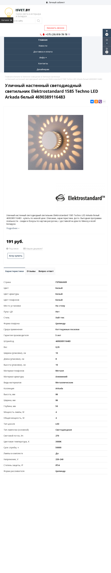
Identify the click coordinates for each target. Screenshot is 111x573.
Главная (42, 39)
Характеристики (14, 271)
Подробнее (12, 228)
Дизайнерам (43, 69)
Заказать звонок (55, 28)
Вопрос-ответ (46, 271)
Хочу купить (15, 255)
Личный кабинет (55, 2)
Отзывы (31, 271)
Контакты (43, 63)
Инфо (43, 57)
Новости (43, 45)
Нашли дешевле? (33, 248)
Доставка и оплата (42, 51)
